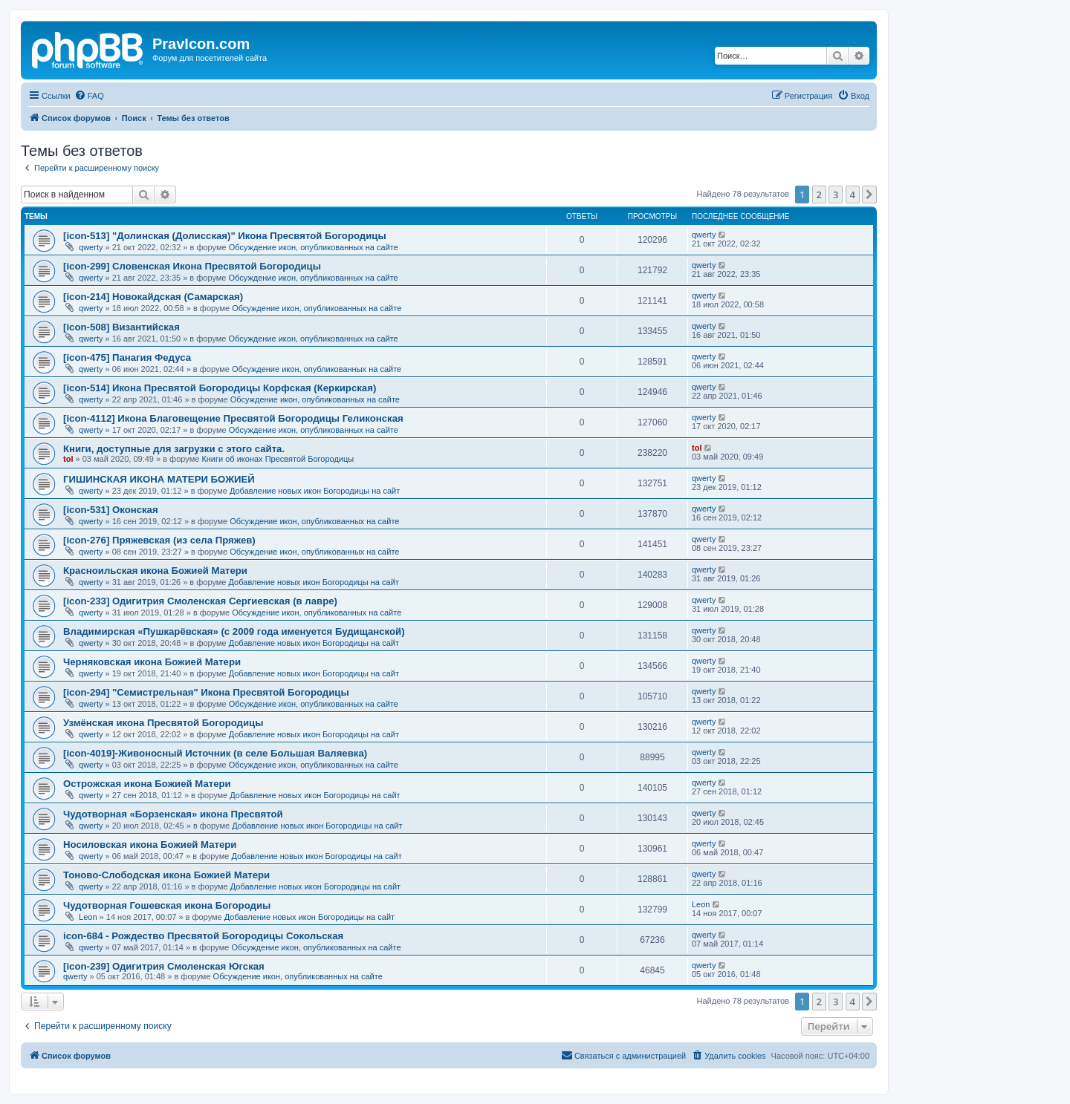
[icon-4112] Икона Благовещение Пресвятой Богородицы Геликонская (233, 418)
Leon (88, 916)
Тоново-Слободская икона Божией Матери (166, 875)
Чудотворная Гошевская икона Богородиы (166, 905)
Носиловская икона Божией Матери (149, 844)
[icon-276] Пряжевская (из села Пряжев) (159, 540)
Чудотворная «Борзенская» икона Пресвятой (173, 814)
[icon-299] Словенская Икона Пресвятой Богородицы (192, 266)
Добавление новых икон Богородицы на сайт (315, 490)
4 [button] (852, 194)
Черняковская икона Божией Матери (152, 661)
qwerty (91, 247)
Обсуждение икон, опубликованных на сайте (313, 247)
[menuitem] (89, 96)
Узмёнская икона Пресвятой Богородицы (163, 722)
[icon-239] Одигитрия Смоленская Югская (164, 966)
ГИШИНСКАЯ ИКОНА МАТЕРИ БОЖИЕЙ (159, 479)
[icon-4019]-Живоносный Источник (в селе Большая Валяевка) (215, 753)
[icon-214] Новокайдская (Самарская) (153, 296)
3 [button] (835, 194)
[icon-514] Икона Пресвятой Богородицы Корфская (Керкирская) (219, 387)
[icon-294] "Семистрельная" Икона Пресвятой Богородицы (206, 692)
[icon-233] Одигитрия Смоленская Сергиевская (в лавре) (200, 601)
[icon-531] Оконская (110, 509)
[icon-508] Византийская (121, 327)
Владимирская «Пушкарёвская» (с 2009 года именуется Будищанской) (234, 631)
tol (68, 458)
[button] (869, 194)
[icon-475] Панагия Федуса (127, 357)
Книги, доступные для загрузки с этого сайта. (174, 448)
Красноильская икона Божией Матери (155, 570)
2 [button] (819, 194)
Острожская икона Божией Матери (147, 783)
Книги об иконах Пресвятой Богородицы (277, 458)
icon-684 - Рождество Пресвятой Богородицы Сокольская (203, 935)
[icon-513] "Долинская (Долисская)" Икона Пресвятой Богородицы (224, 235)
